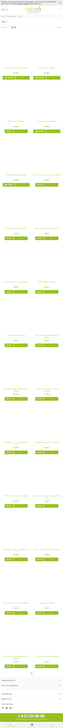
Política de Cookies (23, 4)
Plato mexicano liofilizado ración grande (46, 336)
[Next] (59, 27)
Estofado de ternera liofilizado (16, 68)
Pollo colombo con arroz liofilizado (16, 282)
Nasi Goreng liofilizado (47, 603)
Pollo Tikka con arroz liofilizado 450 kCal (16, 443)
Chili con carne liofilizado (16, 121)
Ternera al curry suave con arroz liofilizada (46, 390)
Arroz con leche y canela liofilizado (46, 549)
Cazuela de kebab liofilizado (47, 121)
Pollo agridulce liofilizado (47, 282)
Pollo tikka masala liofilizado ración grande (16, 390)
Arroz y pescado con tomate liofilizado (47, 175)
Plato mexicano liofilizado (16, 335)
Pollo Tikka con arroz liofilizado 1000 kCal (47, 497)
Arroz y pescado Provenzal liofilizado (16, 603)
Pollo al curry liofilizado (47, 68)
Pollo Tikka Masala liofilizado (16, 175)
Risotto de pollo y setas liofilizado (47, 228)
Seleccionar (6, 27)
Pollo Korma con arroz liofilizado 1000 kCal (16, 550)
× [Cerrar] (60, 2)
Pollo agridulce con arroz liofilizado (46, 442)
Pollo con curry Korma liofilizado (46, 656)
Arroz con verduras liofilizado (16, 228)
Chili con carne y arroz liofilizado (16, 496)
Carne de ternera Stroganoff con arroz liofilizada (16, 657)
